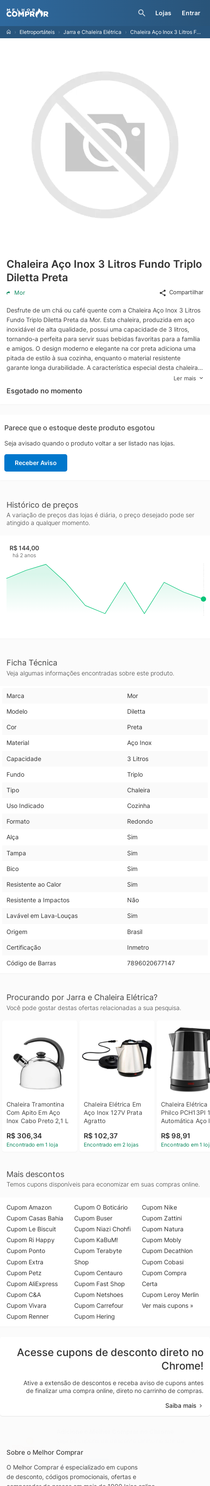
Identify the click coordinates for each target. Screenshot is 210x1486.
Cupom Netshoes (98, 1294)
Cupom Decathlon (167, 1250)
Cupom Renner (28, 1316)
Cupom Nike (159, 1207)
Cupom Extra (25, 1262)
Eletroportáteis (37, 32)
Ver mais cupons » (168, 1305)
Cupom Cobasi (163, 1262)
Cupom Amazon (29, 1207)
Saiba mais (184, 1405)
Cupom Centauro (98, 1273)
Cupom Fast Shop (99, 1283)
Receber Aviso (36, 462)
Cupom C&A (24, 1294)
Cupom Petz (24, 1273)
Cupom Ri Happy (31, 1239)
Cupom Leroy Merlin (170, 1294)
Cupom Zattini (162, 1218)
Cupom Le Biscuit (31, 1229)
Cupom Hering (94, 1316)
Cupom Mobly (161, 1239)
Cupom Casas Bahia (35, 1218)
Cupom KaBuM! (96, 1239)
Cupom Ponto (26, 1250)
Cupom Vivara (26, 1305)
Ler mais (188, 378)
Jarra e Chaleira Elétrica (92, 32)
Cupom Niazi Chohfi (102, 1229)
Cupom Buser (93, 1218)
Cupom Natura (163, 1229)
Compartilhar (181, 292)
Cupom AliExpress (32, 1283)
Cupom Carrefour (98, 1305)
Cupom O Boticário (101, 1207)
